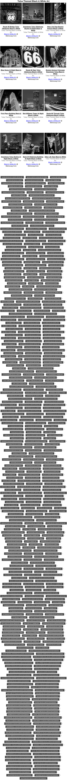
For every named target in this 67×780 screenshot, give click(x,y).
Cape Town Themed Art (19, 383)
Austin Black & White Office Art (32, 599)
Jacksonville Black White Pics (54, 559)
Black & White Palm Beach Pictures (45, 571)
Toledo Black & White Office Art (13, 605)
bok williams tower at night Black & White (33, 114)
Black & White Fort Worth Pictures (53, 301)
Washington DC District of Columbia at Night (46, 198)
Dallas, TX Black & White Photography (18, 720)
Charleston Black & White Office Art (49, 547)
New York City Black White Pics (33, 584)
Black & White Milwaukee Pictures (54, 350)
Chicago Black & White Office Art (29, 474)
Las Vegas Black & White (32, 359)
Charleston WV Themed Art (55, 216)
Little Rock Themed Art (9, 499)
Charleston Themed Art (53, 553)
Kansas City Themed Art (19, 210)
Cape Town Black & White (34, 380)
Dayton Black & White (24, 310)
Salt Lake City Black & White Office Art (41, 617)
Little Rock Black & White (33, 496)
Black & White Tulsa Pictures (34, 429)
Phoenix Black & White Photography (45, 772)
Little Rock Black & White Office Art (30, 493)
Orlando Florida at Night (35, 277)
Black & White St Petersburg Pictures (21, 371)
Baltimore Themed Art (29, 256)
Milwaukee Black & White (33, 353)
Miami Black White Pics (12, 286)
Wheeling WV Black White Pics (33, 292)
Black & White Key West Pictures (53, 326)
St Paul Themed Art (29, 529)
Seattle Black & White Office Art (30, 468)
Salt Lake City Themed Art (31, 623)
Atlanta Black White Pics (13, 541)
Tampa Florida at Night (54, 435)
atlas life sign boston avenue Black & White (55, 27)
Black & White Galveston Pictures (14, 626)
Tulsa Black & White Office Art (13, 429)
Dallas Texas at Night (35, 247)
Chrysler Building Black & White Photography (16, 656)
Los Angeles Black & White (57, 228)
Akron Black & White (52, 544)
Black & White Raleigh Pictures (12, 265)
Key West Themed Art (8, 332)
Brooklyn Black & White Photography (46, 669)
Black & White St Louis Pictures (35, 423)
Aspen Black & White (17, 590)
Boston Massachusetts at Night (15, 298)
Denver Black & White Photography (19, 681)
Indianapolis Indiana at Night (35, 259)
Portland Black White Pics (52, 335)
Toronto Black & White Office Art (13, 511)
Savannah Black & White (15, 395)
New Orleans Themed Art (54, 568)
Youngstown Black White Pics (12, 641)
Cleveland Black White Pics (34, 180)
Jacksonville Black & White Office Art (20, 556)
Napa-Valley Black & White (56, 241)
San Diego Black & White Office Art (29, 338)
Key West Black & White (33, 329)
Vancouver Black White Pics (55, 316)
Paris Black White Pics (44, 508)
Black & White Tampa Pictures (35, 435)
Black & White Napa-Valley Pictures (11, 241)
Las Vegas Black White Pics (52, 359)
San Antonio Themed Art (32, 535)
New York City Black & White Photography (18, 757)
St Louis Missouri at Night (56, 423)
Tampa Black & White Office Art (13, 435)
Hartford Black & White (34, 483)
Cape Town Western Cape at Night (13, 380)
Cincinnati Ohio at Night (57, 441)
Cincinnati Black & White (14, 444)
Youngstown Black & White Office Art (51, 635)
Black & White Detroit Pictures (14, 644)
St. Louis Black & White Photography (18, 748)
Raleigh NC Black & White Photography (17, 741)
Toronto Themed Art (52, 514)
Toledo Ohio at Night (56, 605)
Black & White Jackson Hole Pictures (21, 386)
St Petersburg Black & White (11, 374)
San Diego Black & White (33, 341)
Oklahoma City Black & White (11, 459)
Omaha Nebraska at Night (8, 420)
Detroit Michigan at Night (35, 644)
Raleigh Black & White (55, 265)
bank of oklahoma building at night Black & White (33, 158)
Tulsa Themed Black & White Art (11, 31)
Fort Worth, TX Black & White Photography (46, 720)
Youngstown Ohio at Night (36, 638)
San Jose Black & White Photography (48, 696)
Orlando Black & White (54, 277)
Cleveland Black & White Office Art (12, 177)
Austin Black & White (25, 602)
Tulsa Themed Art (49, 432)
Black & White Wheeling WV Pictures (20, 289)
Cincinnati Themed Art (52, 444)
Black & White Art (10, 34)
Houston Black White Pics (50, 347)
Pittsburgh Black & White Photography (18, 760)
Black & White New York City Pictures (21, 581)
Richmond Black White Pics (52, 408)
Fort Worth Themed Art (10, 307)
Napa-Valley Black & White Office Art (51, 238)
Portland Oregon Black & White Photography (49, 690)
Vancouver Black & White (35, 316)
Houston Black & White (32, 347)
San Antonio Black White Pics (12, 535)
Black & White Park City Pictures (15, 234)
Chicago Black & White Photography (20, 702)
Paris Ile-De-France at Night (10, 508)
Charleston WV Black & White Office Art (42, 210)
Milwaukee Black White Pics (53, 353)
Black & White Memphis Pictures (13, 271)
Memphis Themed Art (30, 274)
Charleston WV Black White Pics (33, 216)
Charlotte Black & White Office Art (20, 189)
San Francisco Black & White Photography (19, 696)
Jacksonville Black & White (33, 559)
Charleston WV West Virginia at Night (46, 213)
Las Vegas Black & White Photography (19, 675)
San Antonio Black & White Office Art (50, 529)
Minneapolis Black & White (33, 401)
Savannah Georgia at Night (57, 392)
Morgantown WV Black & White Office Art (19, 517)
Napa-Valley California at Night (35, 241)
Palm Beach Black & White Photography (21, 738)
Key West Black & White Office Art (30, 326)
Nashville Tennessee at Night (35, 632)
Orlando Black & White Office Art (50, 274)
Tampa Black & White (17, 438)
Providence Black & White (35, 414)
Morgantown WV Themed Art (34, 523)
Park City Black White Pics (11, 238)
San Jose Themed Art (11, 505)
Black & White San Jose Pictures (53, 499)
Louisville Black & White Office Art (20, 447)
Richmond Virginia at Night (14, 408)
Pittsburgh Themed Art (19, 617)
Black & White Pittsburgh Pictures (45, 611)
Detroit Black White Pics (25, 647)
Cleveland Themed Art (53, 180)
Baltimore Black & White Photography (18, 754)
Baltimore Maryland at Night (35, 253)
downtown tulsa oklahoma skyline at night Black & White (33, 28)
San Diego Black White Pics (53, 341)
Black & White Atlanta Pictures (15, 538)
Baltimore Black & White (55, 253)
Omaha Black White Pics (44, 420)
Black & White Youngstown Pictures (13, 638)
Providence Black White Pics (55, 414)
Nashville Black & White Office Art (52, 629)
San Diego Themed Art (9, 344)
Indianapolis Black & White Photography (46, 705)
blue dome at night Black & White (11, 71)
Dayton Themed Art (58, 310)
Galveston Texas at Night (35, 626)
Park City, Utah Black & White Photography (45, 687)
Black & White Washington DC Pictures (17, 198)
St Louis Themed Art (51, 426)
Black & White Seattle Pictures (53, 468)
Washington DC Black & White (11, 201)
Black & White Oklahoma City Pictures (21, 456)
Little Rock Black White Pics (54, 496)
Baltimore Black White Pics (11, 256)
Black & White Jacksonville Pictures (46, 556)
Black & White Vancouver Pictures (45, 313)
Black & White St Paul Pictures (15, 526)
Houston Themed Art (8, 350)
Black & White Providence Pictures (54, 411)
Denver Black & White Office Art (30, 362)
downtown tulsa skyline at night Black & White (11, 158)
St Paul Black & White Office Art (56, 523)
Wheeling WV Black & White (13, 292)
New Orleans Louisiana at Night (45, 565)
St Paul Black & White (54, 526)
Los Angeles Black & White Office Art (42, 225)
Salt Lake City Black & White (56, 620)
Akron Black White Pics (12, 547)
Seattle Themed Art (9, 474)
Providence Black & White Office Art (29, 411)
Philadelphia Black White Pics (55, 222)
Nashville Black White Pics (11, 635)
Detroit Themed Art (42, 647)
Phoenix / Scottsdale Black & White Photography (17, 690)
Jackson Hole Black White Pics (33, 389)
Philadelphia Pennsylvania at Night (12, 222)
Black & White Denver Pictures (53, 362)
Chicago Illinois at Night (14, 477)
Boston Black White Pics (53, 298)
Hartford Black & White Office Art (29, 480)
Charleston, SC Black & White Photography (18, 717)
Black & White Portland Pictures (53, 332)
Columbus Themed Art (8, 326)
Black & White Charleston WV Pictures (19, 213)
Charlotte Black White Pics (55, 192)
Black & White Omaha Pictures (53, 417)
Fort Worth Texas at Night (12, 304)
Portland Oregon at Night (14, 335)
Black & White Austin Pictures (55, 599)
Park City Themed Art (30, 238)
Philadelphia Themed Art (19, 225)
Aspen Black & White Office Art (12, 587)
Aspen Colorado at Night (54, 587)
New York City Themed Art (54, 584)
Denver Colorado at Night (15, 365)
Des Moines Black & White (31, 489)
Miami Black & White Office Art (51, 280)
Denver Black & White (33, 365)
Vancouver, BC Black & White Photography (45, 699)
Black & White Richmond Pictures (54, 404)
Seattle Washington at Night (14, 471)
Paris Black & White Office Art (30, 505)
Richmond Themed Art (8, 411)
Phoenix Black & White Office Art (12, 183)
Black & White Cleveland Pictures (37, 177)
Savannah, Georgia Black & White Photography (48, 744)
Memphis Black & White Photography (47, 729)
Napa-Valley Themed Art (32, 244)
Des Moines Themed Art (8, 493)
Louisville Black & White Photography (46, 708)
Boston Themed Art (7, 301)
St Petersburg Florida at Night (46, 371)
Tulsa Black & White (17, 432)
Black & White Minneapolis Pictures (45, 398)
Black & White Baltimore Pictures (13, 253)
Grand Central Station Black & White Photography (18, 653)
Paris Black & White (28, 508)
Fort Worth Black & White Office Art (28, 301)
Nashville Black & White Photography (18, 769)
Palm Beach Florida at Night (13, 574)
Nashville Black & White (56, 632)
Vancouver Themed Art (8, 319)
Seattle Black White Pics (52, 471)
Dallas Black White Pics (13, 250)
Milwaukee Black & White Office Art (28, 350)
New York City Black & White (11, 584)
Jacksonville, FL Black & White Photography (20, 726)
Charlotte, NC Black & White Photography (48, 717)
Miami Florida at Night (35, 283)
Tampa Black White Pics (33, 438)
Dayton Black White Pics (42, 310)
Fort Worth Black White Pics (52, 304)
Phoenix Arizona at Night (56, 183)
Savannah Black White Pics (34, 395)
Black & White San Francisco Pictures (46, 593)
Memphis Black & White (54, 271)
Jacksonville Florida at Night (12, 559)
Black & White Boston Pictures (44, 295)
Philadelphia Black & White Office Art (20, 219)
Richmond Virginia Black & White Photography (46, 741)
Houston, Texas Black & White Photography (47, 723)
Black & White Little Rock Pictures (55, 493)
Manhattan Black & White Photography (19, 669)
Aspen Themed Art (49, 590)
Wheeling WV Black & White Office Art (48, 286)
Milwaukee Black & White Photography (18, 705)
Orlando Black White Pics (13, 280)
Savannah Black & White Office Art (11, 392)
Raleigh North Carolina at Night (35, 265)
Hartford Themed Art (7, 486)
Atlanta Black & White (53, 538)
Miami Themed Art (28, 286)
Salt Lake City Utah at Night (36, 620)
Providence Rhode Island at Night (13, 414)
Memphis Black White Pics (12, 274)
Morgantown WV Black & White (46, 520)
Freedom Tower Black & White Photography (50, 653)
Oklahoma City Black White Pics (33, 459)
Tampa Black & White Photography (17, 751)
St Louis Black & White (15, 426)
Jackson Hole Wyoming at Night (46, 386)
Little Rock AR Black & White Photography (20, 729)
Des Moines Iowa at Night (13, 489)
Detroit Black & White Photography (45, 702)
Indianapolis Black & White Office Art (51, 256)
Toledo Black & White (16, 608)
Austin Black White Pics (42, 602)
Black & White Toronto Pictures (36, 511)
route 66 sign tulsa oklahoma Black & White (33, 71)
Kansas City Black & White (33, 207)
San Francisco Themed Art (11, 599)
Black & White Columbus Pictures (54, 319)
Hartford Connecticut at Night (13, 483)
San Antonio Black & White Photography (19, 775)
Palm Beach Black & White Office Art (20, 571)
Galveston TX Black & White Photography (17, 723)
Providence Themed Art (11, 417)
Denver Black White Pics (51, 365)
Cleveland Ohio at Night (58, 177)
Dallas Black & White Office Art (52, 244)
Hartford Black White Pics (53, 483)
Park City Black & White (53, 234)
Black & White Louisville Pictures (45, 447)
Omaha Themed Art (60, 420)
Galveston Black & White (54, 626)
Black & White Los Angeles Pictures (12, 228)
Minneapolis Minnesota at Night (12, 401)
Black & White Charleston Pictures (20, 550)
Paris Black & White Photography (18, 687)
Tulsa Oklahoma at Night (54, 429)
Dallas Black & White (52, 247)
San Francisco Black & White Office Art (19, 593)
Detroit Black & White (53, 644)
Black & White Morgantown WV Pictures (47, 517)
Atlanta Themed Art (31, 541)
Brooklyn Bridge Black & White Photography (18, 663)
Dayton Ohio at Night (7, 310)
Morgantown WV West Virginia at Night (21, 520)
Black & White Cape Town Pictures (45, 377)
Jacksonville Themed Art (19, 562)
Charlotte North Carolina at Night (13, 192)
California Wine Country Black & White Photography (17, 678)
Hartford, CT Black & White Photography (46, 754)
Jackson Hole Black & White (12, 389)
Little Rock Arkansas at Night (13, 496)
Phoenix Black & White (15, 186)
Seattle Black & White (34, 471)
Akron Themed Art (28, 547)
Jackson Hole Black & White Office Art (41, 383)
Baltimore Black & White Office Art (49, 250)
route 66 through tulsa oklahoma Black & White (55, 114)
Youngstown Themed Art (32, 641)
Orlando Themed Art (31, 280)
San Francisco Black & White (34, 596)
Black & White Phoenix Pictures (35, 183)
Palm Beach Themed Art (19, 578)
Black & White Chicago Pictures (52, 474)
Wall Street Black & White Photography (48, 663)
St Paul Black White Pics (12, 529)
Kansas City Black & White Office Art (20, 204)
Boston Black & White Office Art (21, 295)
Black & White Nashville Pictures (13, 632)
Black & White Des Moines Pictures (54, 486)
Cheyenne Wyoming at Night (13, 465)
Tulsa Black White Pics (33, 432)
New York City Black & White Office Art (41, 578)
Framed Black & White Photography (18, 714)
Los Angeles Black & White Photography (22, 672)
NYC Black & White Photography (16, 650)
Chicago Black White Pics (50, 477)
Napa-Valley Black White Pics (12, 244)
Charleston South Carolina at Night (45, 550)
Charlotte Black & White (35, 192)
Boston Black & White (35, 298)
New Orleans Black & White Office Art (42, 562)
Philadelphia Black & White (34, 222)
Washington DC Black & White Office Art (41, 195)
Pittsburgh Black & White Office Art (20, 611)
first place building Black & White (11, 114)
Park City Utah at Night (35, 234)
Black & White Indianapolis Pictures (12, 259)
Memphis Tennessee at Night (35, 271)
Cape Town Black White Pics (54, 380)
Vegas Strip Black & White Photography (46, 675)
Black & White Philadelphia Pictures (46, 219)
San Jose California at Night (14, 502)
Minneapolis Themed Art (8, 404)
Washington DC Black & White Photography (47, 760)
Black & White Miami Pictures (16, 283)
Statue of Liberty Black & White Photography (48, 659)
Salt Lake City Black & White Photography (19, 693)
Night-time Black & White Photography (47, 711)
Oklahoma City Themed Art (55, 459)
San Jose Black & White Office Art (30, 499)
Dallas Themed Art (29, 250)
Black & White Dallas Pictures (16, 247)
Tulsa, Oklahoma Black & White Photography (45, 751)
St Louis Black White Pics (33, 426)
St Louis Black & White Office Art (12, 423)
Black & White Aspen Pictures (34, 587)
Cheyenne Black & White (33, 465)
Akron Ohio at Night (35, 544)
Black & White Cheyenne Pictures (45, 462)
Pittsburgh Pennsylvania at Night (13, 614)
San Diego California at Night (13, 341)
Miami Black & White (52, 283)
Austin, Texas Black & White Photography (45, 714)
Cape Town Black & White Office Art (20, 377)
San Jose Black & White (33, 502)
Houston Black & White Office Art (30, 344)
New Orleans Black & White (12, 568)
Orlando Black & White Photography (48, 735)
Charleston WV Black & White (11, 216)
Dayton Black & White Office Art (30, 307)
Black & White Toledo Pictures (36, 605)
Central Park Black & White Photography (18, 666)
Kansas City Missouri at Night (12, 207)
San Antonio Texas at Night (36, 532)
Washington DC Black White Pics (33, 201)
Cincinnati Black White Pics (34, 444)
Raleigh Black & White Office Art (53, 262)
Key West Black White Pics (51, 329)
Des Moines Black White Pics (51, 489)
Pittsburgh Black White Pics (54, 614)
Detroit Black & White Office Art (53, 641)
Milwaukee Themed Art (8, 356)
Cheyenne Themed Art (9, 468)
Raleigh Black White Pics (13, 268)
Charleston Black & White (13, 553)
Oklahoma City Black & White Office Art (41, 453)
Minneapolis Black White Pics (54, 401)
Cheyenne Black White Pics (52, 465)
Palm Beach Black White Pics (52, 574)
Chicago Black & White (32, 477)
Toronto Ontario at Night (57, 511)
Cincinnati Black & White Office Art (11, 441)
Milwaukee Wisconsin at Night (13, 353)
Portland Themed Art (8, 338)
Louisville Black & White (33, 450)
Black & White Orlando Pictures (14, 277)
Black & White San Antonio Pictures (13, 532)
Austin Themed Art (58, 602)
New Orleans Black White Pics (33, 568)
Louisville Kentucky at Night (13, 450)
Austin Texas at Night (8, 602)
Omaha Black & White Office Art (31, 417)
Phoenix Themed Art (51, 186)
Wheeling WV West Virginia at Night (45, 289)
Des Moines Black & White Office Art (29, 486)
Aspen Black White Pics (33, 590)
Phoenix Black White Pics (33, 186)
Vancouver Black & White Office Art (20, 313)
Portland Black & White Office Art (29, 332)
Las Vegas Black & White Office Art (29, 356)
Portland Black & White (33, 335)
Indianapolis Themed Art (32, 262)
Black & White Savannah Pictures (36, 392)
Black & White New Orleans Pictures (21, 565)
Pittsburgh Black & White (34, 614)
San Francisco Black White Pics (56, 596)
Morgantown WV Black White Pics (11, 523)
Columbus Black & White (32, 323)
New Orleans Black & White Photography (18, 732)
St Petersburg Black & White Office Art (40, 368)
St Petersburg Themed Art (55, 374)
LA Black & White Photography (47, 672)
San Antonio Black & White (55, 532)
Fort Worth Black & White (32, 304)
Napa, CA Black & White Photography (47, 684)
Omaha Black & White (26, 420)
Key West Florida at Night (14, 329)
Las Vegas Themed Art (9, 362)
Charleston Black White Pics (33, 553)
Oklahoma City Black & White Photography (47, 732)
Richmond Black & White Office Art (30, 404)
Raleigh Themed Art (30, 268)
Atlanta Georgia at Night (35, 538)
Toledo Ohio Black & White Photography (19, 711)
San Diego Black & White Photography (47, 693)
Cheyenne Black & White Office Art (21, 462)
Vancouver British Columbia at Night (13, 316)
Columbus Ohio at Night (14, 323)
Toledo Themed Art (50, 608)
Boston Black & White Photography (19, 763)
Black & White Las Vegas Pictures (54, 356)
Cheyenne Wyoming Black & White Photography (51, 678)
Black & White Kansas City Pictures (45, 204)
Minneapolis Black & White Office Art (20, 398)
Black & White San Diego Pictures (54, 338)
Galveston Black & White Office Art (53, 623)
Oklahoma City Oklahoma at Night (46, 456)
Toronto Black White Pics (34, 514)
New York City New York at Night (46, 581)
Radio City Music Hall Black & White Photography (48, 656)
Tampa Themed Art (49, 438)
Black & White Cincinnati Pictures (36, 441)
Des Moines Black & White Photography (19, 708)
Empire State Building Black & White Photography (44, 650)
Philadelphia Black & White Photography (47, 757)
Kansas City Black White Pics (53, 207)
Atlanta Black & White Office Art (52, 535)
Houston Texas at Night (14, 347)
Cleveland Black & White (14, 180)
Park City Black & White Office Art (53, 231)
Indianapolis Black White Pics (12, 262)
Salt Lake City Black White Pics (10, 623)
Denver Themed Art (19, 368)
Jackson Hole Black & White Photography (46, 681)
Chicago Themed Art (8, 480)
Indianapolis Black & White (56, 259)
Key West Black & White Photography (48, 726)
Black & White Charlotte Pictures (45, 189)
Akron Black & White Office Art (50, 541)
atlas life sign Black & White (55, 157)
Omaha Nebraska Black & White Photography (20, 735)
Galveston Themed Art (30, 629)
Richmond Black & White (33, 408)
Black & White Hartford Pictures (53, 480)
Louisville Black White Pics (53, 450)
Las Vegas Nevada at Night (13, 359)
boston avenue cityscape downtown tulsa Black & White (55, 72)
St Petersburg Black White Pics (33, 374)
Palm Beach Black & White (32, 574)
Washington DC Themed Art (55, 201)
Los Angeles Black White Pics (12, 231)
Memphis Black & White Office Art (50, 268)
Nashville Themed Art (29, 635)
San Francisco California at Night (11, 596)
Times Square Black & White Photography (47, 666)
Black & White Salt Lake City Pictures (12, 620)
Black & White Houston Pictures (53, 344)
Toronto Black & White (15, 514)
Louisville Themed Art (19, 453)
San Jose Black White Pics (52, 502)
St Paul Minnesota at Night (36, 526)
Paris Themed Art (60, 508)
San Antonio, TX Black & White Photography (17, 744)
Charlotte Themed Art (19, 195)
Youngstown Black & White (56, 638)
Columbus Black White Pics (51, 323)
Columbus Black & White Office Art (29, 319)
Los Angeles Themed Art (32, 231)
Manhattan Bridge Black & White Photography (17, 659)
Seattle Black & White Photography (18, 699)
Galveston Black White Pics (12, 629)
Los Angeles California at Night (36, 228)
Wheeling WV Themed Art (53, 292)
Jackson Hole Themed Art (54, 389)
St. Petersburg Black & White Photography (46, 748)
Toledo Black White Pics (33, 608)
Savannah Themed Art (52, 395)
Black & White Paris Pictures (52, 505)
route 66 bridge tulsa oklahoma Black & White (11, 27)
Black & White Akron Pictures (17, 544)
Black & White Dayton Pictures (53, 307)
